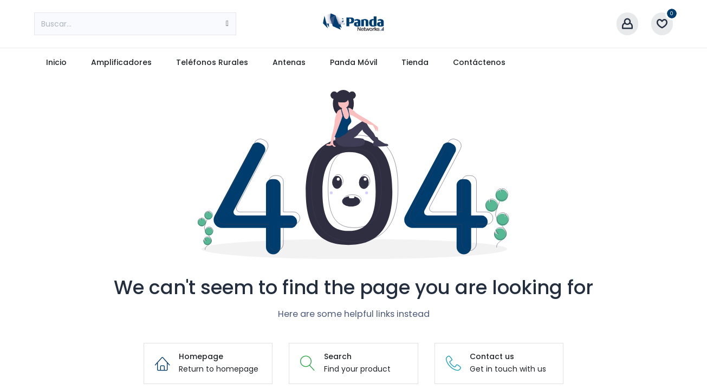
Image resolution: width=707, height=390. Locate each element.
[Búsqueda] (227, 24)
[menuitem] (56, 62)
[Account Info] (627, 24)
